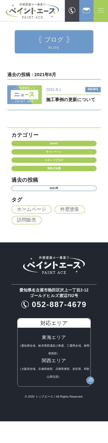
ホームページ (31, 231)
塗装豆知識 (54, 183)
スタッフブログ (54, 170)
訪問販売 (26, 241)
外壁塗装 (69, 231)
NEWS (54, 145)
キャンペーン (54, 158)
